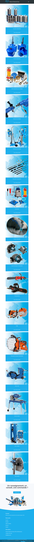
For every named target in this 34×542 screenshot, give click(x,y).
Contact (7, 527)
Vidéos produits (8, 523)
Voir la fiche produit (17, 32)
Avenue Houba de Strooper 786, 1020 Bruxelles (14, 531)
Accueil (7, 520)
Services (7, 525)
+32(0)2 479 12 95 (9, 533)
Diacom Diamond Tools (12, 1)
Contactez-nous (17, 492)
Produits (7, 521)
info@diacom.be (8, 535)
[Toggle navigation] (28, 1)
